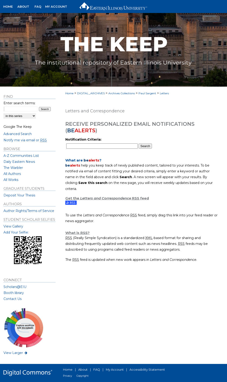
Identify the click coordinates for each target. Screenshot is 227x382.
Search (145, 146)
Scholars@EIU (14, 287)
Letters (164, 93)
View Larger (15, 353)
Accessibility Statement (147, 369)
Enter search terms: (19, 103)
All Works (10, 180)
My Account (115, 369)
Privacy (67, 375)
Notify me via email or (25, 140)
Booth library (13, 293)
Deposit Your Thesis (19, 195)
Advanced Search (17, 134)
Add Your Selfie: (16, 232)
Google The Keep (17, 127)
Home (69, 93)
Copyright (82, 375)
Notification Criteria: (83, 139)
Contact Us (12, 299)
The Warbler (13, 168)
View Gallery (13, 226)
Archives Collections (121, 93)
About (83, 369)
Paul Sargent (147, 93)
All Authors (12, 174)
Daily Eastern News (19, 162)
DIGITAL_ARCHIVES (91, 93)
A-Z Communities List (21, 156)
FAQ (96, 369)
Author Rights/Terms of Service (28, 211)
